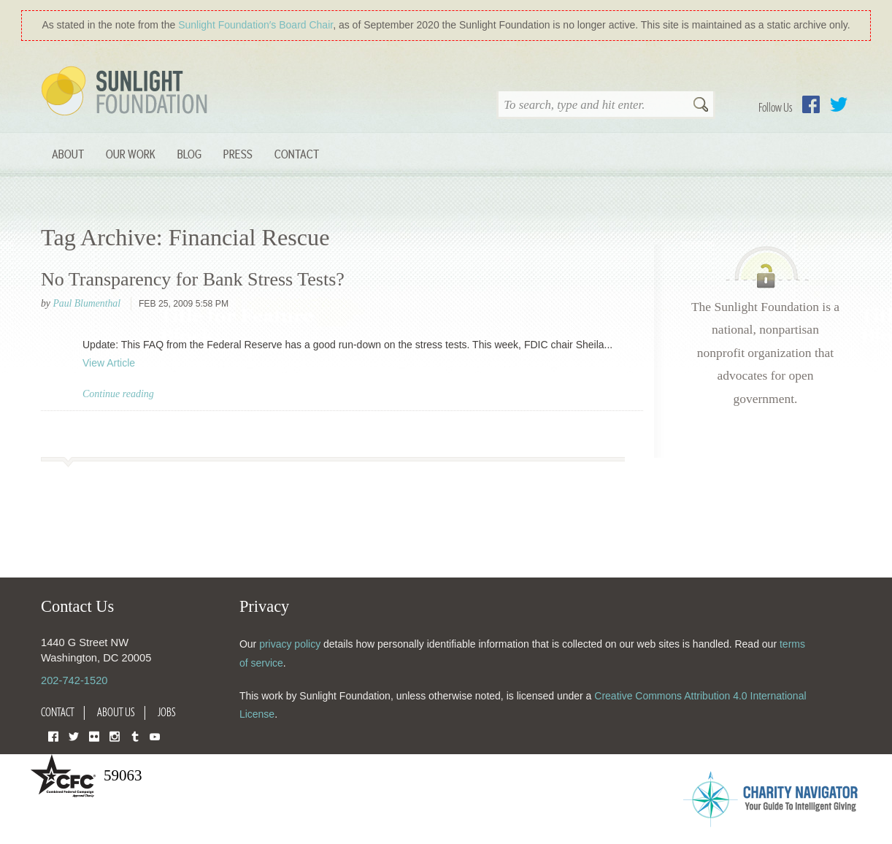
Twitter (838, 104)
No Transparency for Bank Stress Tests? (193, 279)
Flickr (94, 735)
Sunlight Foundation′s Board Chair (255, 25)
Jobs (167, 712)
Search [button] (700, 106)
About (68, 153)
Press (238, 153)
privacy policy (289, 644)
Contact (296, 153)
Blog (189, 153)
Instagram (114, 735)
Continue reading (118, 393)
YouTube (155, 735)
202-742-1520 (74, 680)
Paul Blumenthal (86, 303)
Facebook (811, 104)
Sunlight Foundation (127, 92)
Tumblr (135, 735)
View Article (108, 363)
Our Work (130, 153)
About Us (116, 712)
